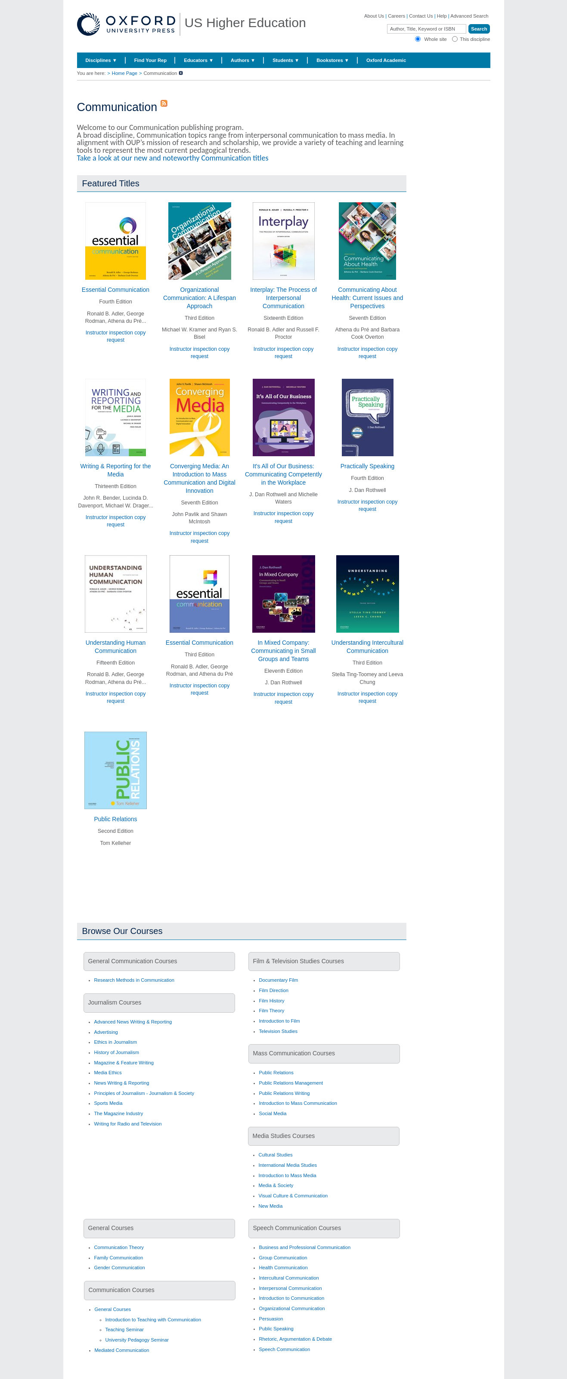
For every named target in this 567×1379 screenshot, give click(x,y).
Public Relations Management (291, 1082)
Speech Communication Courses (297, 1227)
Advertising (106, 1032)
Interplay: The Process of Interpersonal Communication (283, 297)
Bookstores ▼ (332, 60)
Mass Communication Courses (294, 1053)
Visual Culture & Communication (293, 1195)
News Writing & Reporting (121, 1082)
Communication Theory (119, 1247)
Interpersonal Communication (290, 1288)
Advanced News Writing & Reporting (133, 1021)
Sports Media (108, 1103)
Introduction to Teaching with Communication (153, 1319)
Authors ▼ (243, 60)
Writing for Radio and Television (128, 1123)
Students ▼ (286, 60)
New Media (271, 1206)
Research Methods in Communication (134, 980)
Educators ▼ (199, 60)
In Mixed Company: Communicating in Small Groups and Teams (283, 650)
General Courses (111, 1227)
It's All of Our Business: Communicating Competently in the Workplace (283, 474)
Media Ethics (108, 1072)
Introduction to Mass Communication (298, 1103)
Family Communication (118, 1257)
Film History (272, 1000)
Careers (396, 16)
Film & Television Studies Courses (298, 961)
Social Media (273, 1113)
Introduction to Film (279, 1020)
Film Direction (273, 990)
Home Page (124, 73)
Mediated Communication (122, 1350)
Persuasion (271, 1318)
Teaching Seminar (124, 1329)
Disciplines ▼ (101, 60)
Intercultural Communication (289, 1277)
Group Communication (283, 1257)
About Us (374, 16)
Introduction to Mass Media (287, 1175)
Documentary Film (278, 980)
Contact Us (421, 16)
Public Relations (115, 819)
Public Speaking (276, 1328)
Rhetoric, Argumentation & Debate (295, 1339)
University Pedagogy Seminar (137, 1339)
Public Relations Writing (284, 1093)
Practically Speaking (368, 466)
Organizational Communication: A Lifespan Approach (199, 297)
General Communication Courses (132, 961)
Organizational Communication (292, 1308)
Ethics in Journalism (115, 1042)
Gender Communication (119, 1267)
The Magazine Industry (118, 1113)
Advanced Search (469, 16)
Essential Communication (115, 289)
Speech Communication (284, 1349)
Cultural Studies (276, 1154)
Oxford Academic (386, 60)
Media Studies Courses (284, 1135)
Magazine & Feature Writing (124, 1062)
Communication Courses (122, 1289)
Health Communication (283, 1267)
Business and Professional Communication (305, 1247)
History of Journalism (116, 1052)
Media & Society (276, 1185)
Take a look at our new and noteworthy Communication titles (173, 158)
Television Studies (278, 1031)
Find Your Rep (150, 60)
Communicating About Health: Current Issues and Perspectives (367, 297)
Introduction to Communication (292, 1298)
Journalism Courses (115, 1002)
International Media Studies (288, 1165)
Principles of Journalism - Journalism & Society (144, 1093)
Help (442, 16)
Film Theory (272, 1010)
